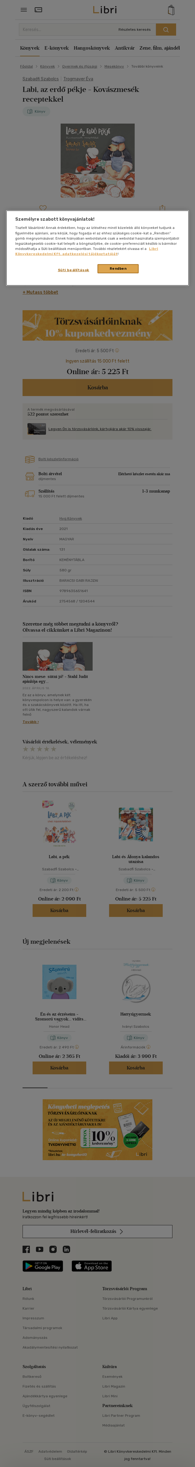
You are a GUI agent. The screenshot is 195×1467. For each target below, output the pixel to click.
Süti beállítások (73, 270)
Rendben (118, 268)
